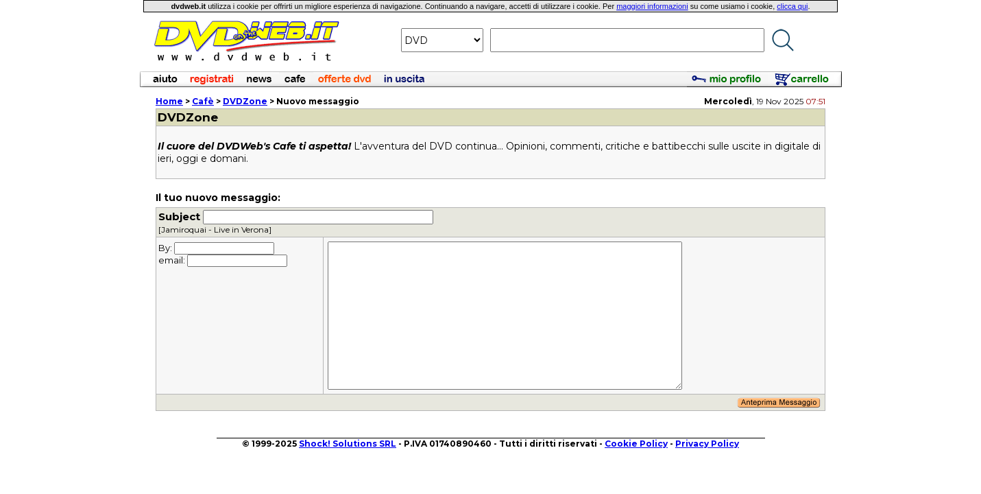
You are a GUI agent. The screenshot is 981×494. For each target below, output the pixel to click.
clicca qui (792, 6)
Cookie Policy (636, 443)
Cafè (203, 101)
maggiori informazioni (652, 6)
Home (169, 101)
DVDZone (245, 101)
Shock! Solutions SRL (347, 443)
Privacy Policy (707, 443)
